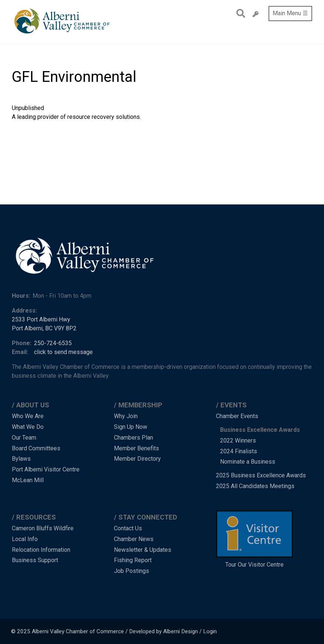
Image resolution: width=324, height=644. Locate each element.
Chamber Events (237, 416)
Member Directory (137, 458)
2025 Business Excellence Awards (261, 475)
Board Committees (36, 448)
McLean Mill (28, 480)
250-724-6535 (53, 343)
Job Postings (131, 570)
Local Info (25, 539)
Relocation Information (41, 549)
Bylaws (21, 458)
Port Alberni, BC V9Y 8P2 (44, 328)
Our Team (24, 437)
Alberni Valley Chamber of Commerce (78, 631)
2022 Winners (238, 440)
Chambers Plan (133, 437)
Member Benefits (136, 448)
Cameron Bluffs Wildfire (43, 528)
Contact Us (128, 528)
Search (238, 13)
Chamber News (133, 539)
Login (210, 631)
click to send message (63, 352)
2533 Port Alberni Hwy (41, 319)
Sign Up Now (130, 426)
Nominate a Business (247, 461)
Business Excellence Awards (260, 429)
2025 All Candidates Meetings (255, 486)
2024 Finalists (238, 451)
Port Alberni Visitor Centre (46, 469)
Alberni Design (180, 631)
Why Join (126, 416)
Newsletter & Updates (142, 549)
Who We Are (28, 416)
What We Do (28, 426)
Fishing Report (133, 560)
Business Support (35, 560)
